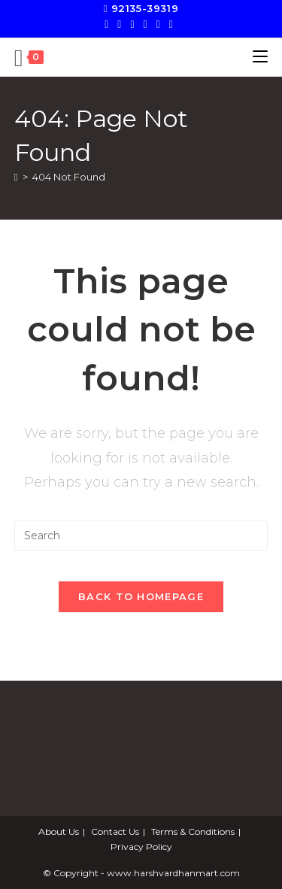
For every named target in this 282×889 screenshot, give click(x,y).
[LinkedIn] (158, 24)
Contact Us (115, 831)
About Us (58, 831)
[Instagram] (145, 24)
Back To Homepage (141, 596)
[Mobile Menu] (260, 56)
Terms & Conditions (193, 831)
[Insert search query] (141, 535)
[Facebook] (119, 24)
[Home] (16, 177)
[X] (109, 24)
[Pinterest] (132, 24)
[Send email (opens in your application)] (171, 24)
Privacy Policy (141, 846)
